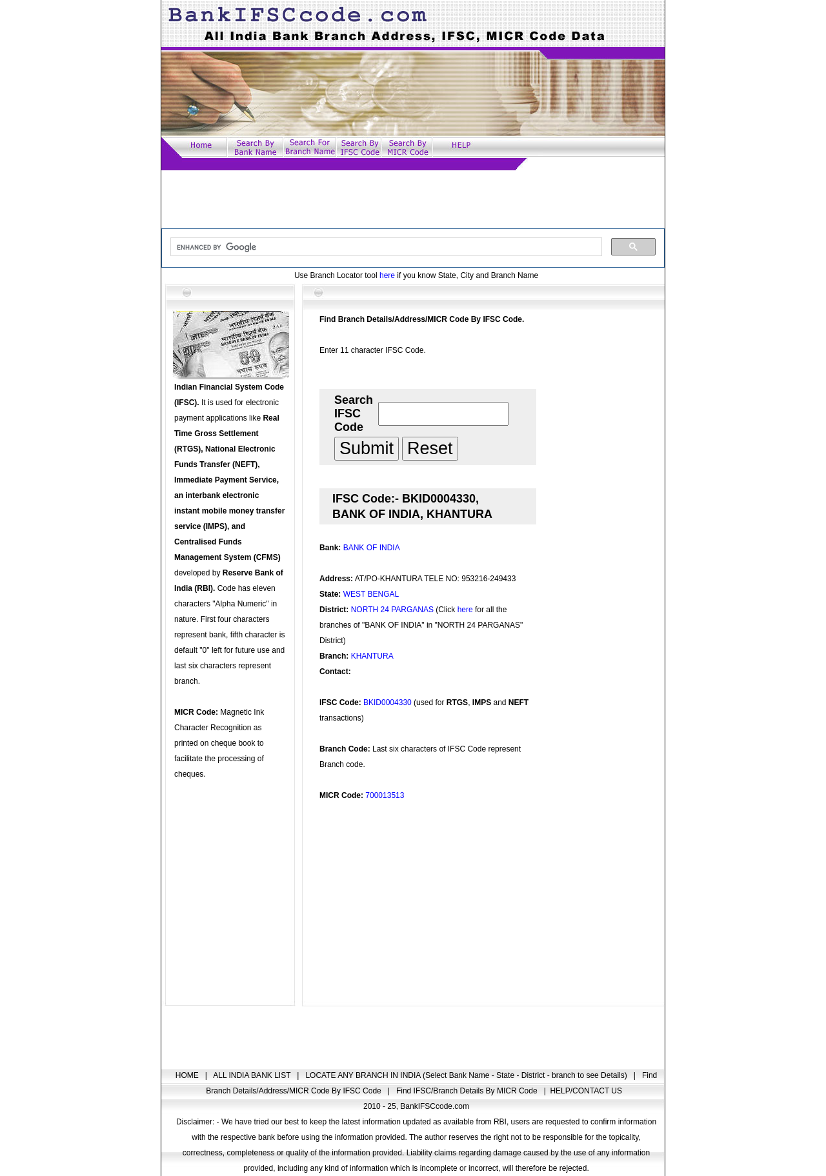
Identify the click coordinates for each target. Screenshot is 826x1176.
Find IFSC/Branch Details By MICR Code (467, 1090)
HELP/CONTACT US (586, 1090)
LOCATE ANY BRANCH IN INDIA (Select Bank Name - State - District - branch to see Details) (467, 1075)
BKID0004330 (387, 702)
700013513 (384, 795)
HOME (188, 1075)
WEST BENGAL (371, 594)
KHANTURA (372, 656)
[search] (385, 247)
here (387, 275)
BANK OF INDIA (371, 547)
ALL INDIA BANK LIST (252, 1075)
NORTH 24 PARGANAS (392, 609)
